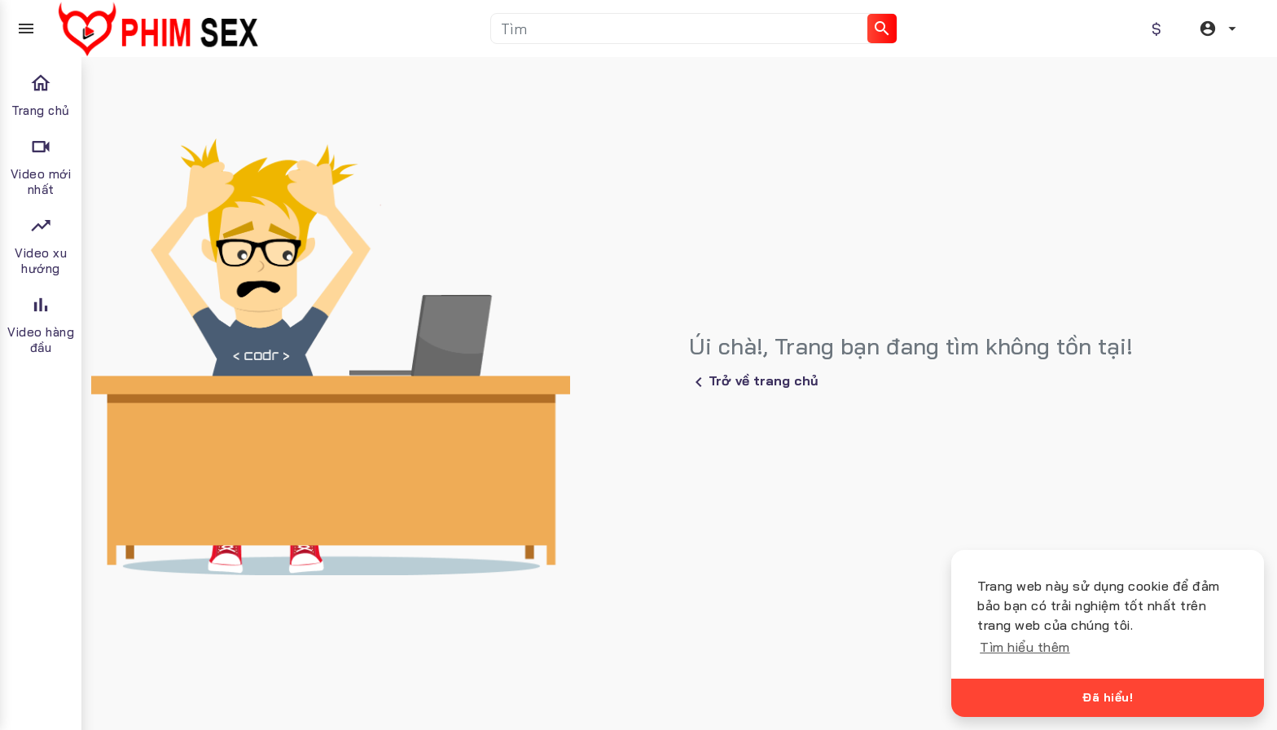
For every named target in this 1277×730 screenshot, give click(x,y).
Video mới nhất (41, 166)
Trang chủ (40, 95)
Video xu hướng (41, 245)
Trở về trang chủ (753, 382)
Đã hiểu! (1107, 697)
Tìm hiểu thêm (1025, 647)
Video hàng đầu (40, 324)
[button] (1220, 28)
